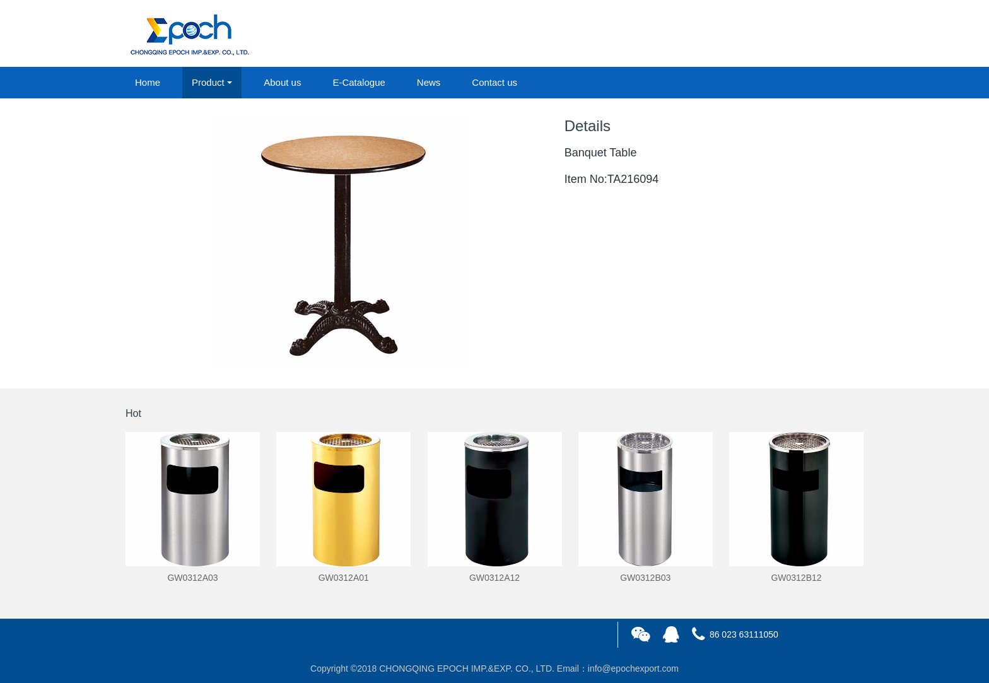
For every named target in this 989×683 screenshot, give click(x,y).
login (777, 34)
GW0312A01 (344, 578)
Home (147, 82)
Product (208, 82)
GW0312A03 (192, 578)
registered (834, 34)
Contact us (494, 82)
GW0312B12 (796, 578)
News (429, 82)
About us (282, 82)
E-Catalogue (358, 82)
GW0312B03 (645, 578)
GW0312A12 (494, 578)
